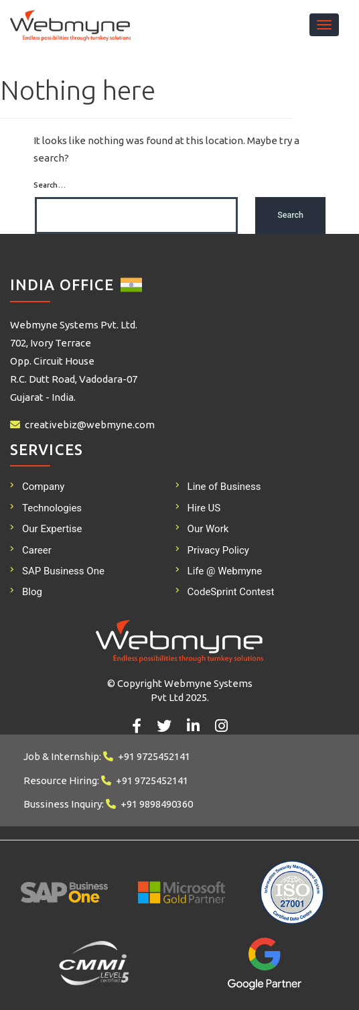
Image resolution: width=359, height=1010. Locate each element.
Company (43, 487)
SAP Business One (63, 571)
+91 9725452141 (154, 756)
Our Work (208, 529)
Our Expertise (52, 529)
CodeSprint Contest (231, 592)
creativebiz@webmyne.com (90, 424)
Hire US (204, 508)
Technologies (52, 508)
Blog (32, 592)
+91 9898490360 (157, 804)
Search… (49, 185)
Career (37, 550)
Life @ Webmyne (225, 571)
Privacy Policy (218, 550)
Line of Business (224, 487)
